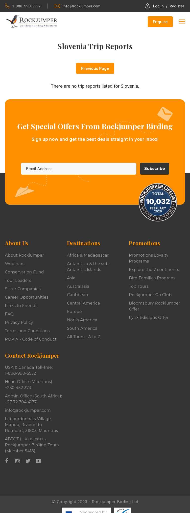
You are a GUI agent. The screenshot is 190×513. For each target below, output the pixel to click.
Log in (158, 6)
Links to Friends (21, 305)
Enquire (160, 21)
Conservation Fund (24, 272)
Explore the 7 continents (154, 269)
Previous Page (95, 68)
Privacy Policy (19, 322)
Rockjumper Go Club (150, 294)
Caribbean (77, 294)
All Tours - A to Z (83, 336)
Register (177, 6)
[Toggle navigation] (182, 21)
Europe (74, 311)
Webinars (14, 263)
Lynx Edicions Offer (148, 317)
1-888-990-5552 (23, 5)
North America (82, 320)
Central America (83, 303)
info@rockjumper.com (77, 6)
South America (82, 328)
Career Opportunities (26, 297)
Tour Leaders (18, 280)
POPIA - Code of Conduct (31, 339)
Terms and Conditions (27, 330)
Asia (71, 278)
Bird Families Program (152, 278)
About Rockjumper (24, 255)
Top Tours (139, 286)
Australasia (78, 286)
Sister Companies (23, 289)
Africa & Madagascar (88, 255)
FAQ (9, 314)
